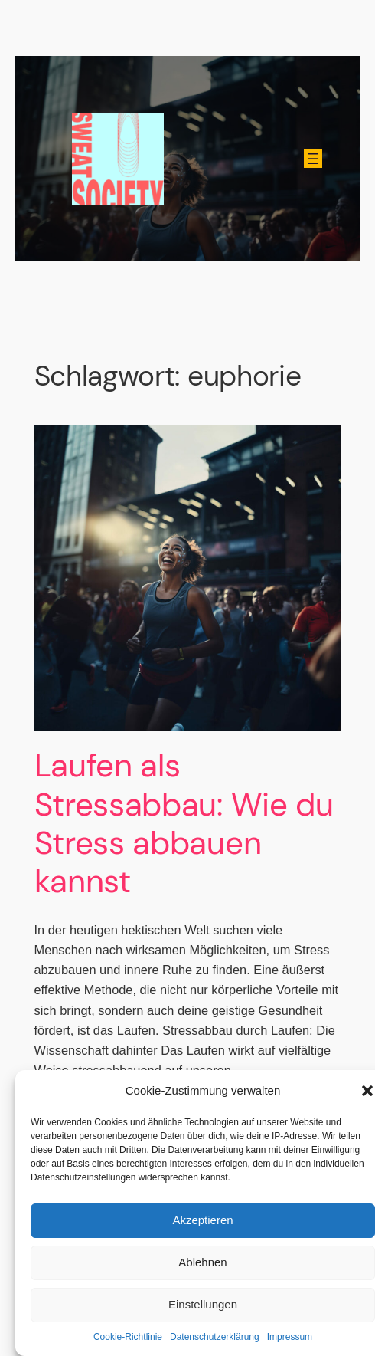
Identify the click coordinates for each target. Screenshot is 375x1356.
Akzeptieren (202, 1219)
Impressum (289, 1336)
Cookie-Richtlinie (127, 1336)
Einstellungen (202, 1304)
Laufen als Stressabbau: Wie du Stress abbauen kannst (184, 824)
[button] (367, 1090)
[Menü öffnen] (313, 158)
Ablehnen (202, 1262)
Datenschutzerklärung (214, 1336)
